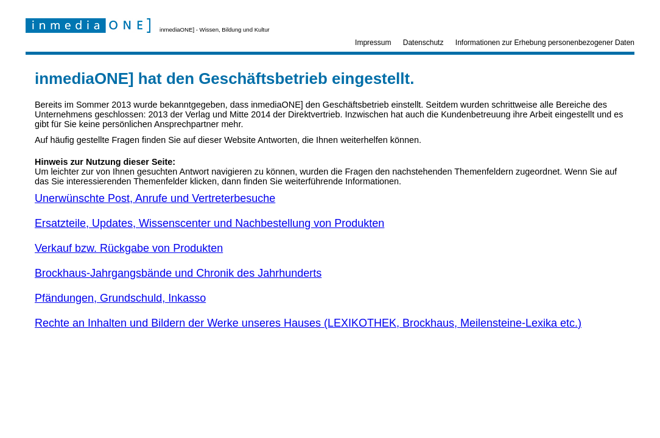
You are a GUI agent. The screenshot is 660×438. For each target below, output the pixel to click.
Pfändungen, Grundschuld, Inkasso (120, 298)
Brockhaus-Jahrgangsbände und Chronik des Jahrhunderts (178, 273)
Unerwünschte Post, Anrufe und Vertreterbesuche (155, 198)
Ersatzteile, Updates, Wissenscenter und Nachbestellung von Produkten (209, 223)
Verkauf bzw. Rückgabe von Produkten (129, 248)
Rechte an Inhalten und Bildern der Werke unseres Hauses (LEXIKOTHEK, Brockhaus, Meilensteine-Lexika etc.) (308, 323)
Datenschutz (423, 42)
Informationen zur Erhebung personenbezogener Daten (544, 42)
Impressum (373, 42)
